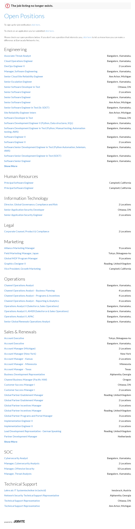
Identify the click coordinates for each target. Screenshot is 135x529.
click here (35, 24)
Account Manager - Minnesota (20, 363)
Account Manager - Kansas (18, 358)
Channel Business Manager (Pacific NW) (25, 379)
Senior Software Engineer (17, 91)
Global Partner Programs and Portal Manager (28, 415)
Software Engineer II (15, 136)
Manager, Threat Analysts (18, 473)
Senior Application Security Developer (24, 209)
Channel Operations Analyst (19, 285)
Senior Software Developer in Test (22, 86)
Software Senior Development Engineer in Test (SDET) (32, 155)
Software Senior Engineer (17, 160)
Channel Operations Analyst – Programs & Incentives (32, 295)
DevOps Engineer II (14, 66)
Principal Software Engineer (19, 182)
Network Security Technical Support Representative (31, 495)
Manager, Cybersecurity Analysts (21, 463)
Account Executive (14, 338)
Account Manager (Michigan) (19, 348)
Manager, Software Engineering (20, 71)
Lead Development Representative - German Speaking (32, 431)
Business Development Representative (24, 374)
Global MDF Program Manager (21, 258)
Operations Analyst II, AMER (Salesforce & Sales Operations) (36, 311)
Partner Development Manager (20, 436)
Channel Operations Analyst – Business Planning (29, 290)
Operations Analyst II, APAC (19, 316)
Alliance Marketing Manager (19, 247)
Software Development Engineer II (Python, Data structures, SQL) (38, 123)
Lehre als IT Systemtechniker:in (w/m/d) (25, 490)
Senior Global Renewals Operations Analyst (27, 321)
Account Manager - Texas (17, 369)
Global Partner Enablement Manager (23, 394)
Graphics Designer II (15, 263)
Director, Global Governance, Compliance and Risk (31, 204)
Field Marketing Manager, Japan (21, 253)
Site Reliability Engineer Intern (20, 112)
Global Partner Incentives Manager (22, 405)
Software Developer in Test (18, 117)
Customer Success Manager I (19, 384)
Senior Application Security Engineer (23, 214)
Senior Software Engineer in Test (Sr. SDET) (26, 107)
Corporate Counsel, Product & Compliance (26, 231)
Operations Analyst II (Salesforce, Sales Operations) (31, 306)
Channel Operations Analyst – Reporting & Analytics (31, 300)
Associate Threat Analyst (17, 55)
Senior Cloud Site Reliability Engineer (23, 76)
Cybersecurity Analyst (16, 458)
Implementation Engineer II (18, 420)
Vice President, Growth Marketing (22, 268)
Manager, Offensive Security (19, 468)
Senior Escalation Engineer (18, 81)
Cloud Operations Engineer (18, 60)
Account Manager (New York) (20, 353)
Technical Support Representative (22, 500)
